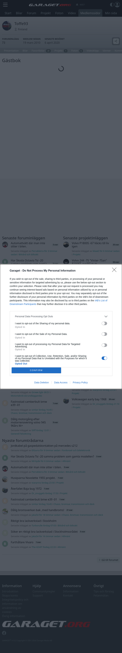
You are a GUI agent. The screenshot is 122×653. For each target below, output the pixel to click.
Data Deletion (41, 382)
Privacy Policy (80, 382)
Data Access (60, 382)
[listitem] (61, 316)
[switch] (104, 323)
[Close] (115, 271)
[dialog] (61, 326)
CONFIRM (36, 370)
